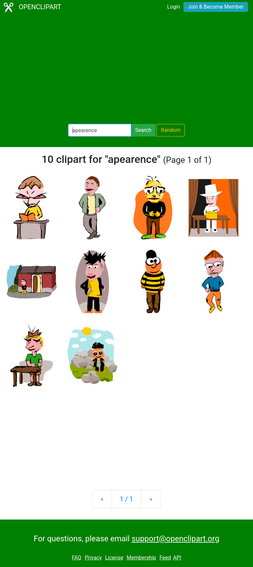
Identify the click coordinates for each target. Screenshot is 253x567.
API (177, 557)
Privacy (93, 557)
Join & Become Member (216, 7)
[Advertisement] (126, 69)
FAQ (76, 557)
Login (173, 7)
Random (171, 130)
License (114, 557)
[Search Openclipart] (99, 130)
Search (143, 130)
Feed (165, 557)
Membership (141, 557)
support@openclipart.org (175, 538)
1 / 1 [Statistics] (126, 499)
